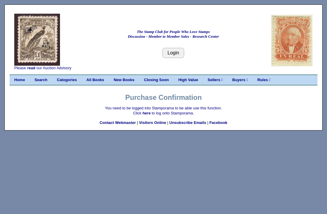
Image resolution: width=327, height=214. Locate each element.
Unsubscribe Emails (187, 122)
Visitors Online (152, 122)
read (31, 68)
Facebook (218, 122)
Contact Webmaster (117, 122)
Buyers (240, 80)
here (147, 113)
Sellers (215, 80)
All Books (95, 80)
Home (19, 80)
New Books (124, 80)
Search (40, 80)
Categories (67, 80)
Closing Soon (156, 80)
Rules (263, 80)
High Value (188, 80)
